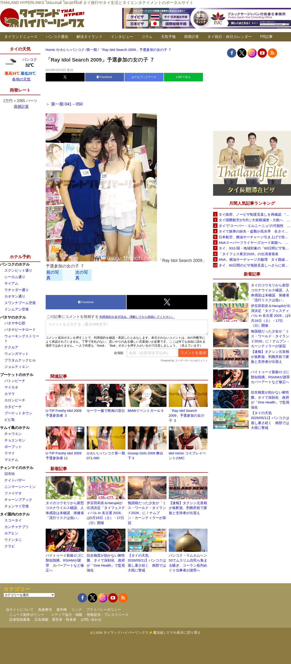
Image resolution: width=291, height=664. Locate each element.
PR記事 (266, 37)
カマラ (9, 394)
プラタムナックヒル (20, 360)
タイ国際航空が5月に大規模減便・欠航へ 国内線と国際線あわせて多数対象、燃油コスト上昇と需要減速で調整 (255, 220)
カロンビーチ (14, 400)
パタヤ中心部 (14, 323)
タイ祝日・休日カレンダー (229, 37)
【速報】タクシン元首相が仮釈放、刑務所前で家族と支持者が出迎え (188, 508)
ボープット (13, 447)
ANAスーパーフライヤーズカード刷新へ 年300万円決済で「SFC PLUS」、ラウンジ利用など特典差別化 (255, 243)
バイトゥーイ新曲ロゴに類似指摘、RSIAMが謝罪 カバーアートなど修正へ (271, 377)
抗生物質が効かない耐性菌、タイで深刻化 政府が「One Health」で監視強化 (270, 399)
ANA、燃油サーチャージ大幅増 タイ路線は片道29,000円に (255, 259)
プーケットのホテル (16, 375)
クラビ (9, 546)
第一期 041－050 (67, 104)
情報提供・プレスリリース (107, 615)
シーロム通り (14, 277)
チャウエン (13, 434)
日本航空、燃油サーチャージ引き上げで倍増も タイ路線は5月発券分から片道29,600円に (255, 237)
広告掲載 (41, 619)
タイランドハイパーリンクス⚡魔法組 (133, 632)
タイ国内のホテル (15, 514)
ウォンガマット (16, 354)
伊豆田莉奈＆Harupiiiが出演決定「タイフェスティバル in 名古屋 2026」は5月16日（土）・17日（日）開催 (106, 513)
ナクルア (11, 347)
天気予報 (168, 37)
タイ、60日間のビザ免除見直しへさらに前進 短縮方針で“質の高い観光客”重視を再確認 (255, 265)
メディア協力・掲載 (66, 615)
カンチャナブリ (16, 527)
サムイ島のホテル (15, 428)
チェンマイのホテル (16, 468)
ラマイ (9, 453)
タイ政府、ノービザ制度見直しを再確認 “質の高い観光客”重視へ (255, 214)
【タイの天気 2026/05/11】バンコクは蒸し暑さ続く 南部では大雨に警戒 (270, 420)
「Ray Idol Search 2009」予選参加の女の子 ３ (186, 415)
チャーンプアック (18, 500)
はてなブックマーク (144, 77)
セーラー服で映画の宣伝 (106, 411)
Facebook (104, 77)
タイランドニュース (21, 37)
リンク (76, 609)
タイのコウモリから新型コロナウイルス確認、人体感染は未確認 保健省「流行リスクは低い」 (270, 292)
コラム (147, 37)
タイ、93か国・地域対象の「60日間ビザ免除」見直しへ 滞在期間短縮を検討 (255, 248)
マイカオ (11, 387)
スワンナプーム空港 (20, 303)
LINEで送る (183, 77)
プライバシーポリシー (103, 609)
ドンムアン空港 (16, 309)
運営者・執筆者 (64, 619)
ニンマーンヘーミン (20, 487)
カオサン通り (14, 296)
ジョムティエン (16, 367)
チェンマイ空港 (16, 506)
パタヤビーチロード (20, 330)
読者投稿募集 (19, 619)
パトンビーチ (14, 381)
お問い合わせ (91, 619)
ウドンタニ (13, 540)
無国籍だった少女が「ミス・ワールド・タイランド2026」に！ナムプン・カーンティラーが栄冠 (147, 513)
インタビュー (122, 37)
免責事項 (45, 609)
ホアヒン (11, 533)
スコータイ (13, 520)
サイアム (11, 283)
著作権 (61, 609)
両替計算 (191, 37)
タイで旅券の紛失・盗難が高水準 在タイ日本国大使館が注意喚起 (255, 231)
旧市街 (9, 474)
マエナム (11, 460)
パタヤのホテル (13, 317)
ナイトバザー (14, 480)
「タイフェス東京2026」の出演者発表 (248, 254)
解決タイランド (89, 37)
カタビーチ (13, 407)
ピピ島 (9, 420)
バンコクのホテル (15, 264)
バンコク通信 (57, 37)
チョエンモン (14, 440)
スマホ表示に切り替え (183, 632)
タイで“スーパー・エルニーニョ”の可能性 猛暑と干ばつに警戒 (255, 226)
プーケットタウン (18, 413)
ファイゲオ (13, 493)
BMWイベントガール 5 (145, 411)
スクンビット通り (18, 270)
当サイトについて (20, 609)
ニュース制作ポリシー (26, 615)
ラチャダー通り (16, 290)
